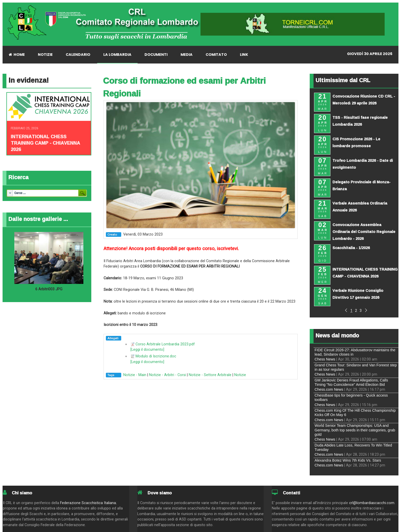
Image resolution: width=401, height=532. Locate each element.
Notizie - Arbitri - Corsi (167, 375)
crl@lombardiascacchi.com (371, 503)
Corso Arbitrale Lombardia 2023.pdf (165, 344)
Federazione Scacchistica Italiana (88, 503)
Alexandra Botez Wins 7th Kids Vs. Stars (348, 460)
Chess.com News (329, 389)
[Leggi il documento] (147, 349)
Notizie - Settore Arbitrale (210, 375)
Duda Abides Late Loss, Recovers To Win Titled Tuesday (353, 447)
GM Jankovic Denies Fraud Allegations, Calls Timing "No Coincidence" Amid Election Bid (351, 382)
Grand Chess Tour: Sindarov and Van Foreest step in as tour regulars (356, 367)
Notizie (240, 375)
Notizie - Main (134, 375)
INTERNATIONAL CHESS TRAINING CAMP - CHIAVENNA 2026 (45, 143)
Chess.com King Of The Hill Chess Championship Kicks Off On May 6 (355, 412)
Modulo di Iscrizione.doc (156, 356)
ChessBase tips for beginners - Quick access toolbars (351, 397)
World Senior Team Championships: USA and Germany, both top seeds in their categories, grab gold (355, 430)
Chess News (325, 359)
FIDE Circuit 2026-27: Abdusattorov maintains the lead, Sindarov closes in (355, 352)
